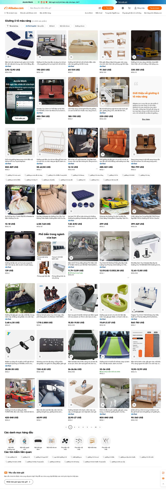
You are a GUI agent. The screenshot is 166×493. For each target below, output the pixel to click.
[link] (163, 473)
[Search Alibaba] (63, 8)
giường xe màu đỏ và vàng (33, 175)
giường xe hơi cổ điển (13, 180)
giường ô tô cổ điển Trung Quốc (56, 175)
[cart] (129, 8)
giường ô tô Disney (77, 175)
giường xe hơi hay (54, 462)
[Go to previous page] (66, 427)
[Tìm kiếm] (108, 8)
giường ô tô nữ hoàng (71, 462)
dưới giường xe (76, 457)
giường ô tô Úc (112, 175)
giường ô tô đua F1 (30, 180)
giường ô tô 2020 (128, 175)
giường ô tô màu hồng (95, 175)
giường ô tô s (94, 180)
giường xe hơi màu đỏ (110, 180)
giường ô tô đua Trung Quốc (34, 462)
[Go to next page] (100, 427)
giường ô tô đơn (108, 457)
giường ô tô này (144, 175)
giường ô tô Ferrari (92, 457)
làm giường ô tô (11, 457)
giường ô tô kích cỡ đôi (13, 462)
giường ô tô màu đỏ (65, 180)
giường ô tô (81, 180)
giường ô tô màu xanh (13, 175)
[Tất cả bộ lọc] (12, 26)
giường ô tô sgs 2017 (41, 457)
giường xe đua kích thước (127, 457)
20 (96, 427)
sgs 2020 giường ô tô (59, 457)
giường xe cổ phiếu (48, 180)
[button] (99, 8)
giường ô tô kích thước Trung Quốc (94, 462)
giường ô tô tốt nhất (147, 457)
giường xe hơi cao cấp (117, 462)
